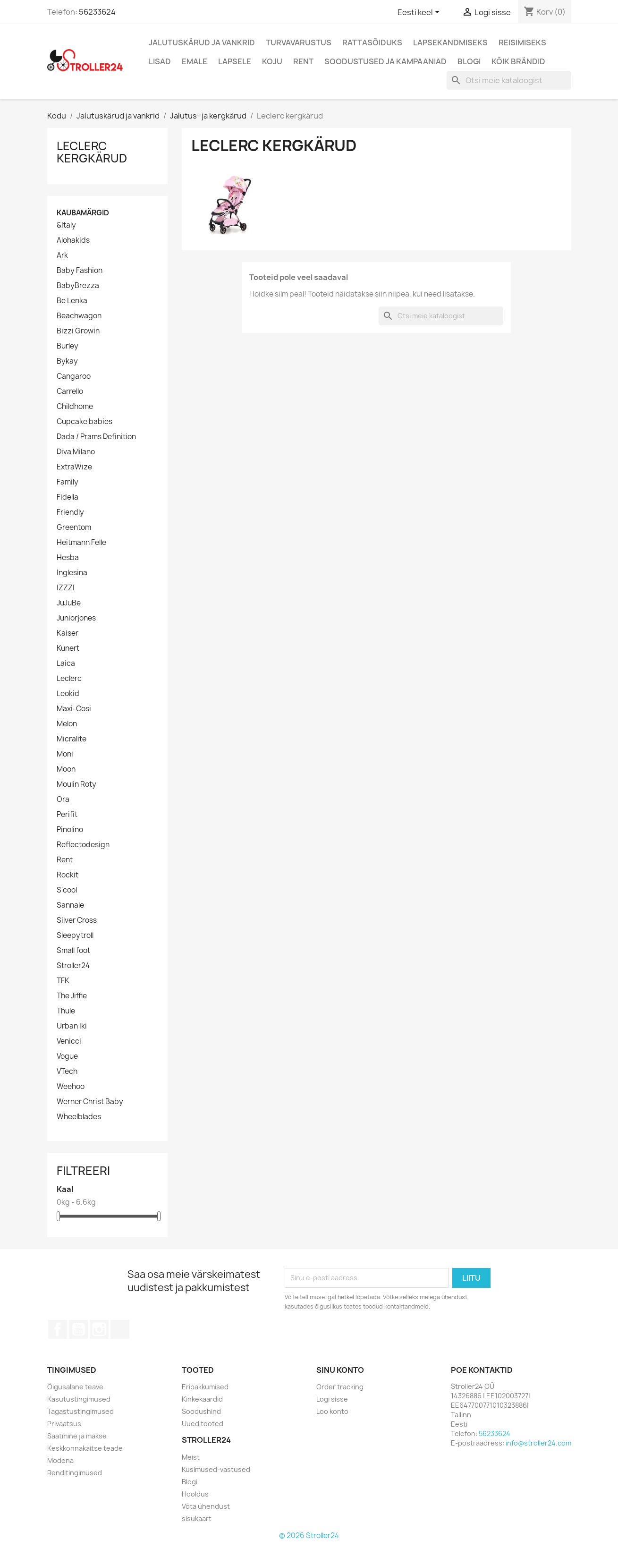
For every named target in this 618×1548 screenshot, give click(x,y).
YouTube (78, 1329)
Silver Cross (77, 920)
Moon (66, 769)
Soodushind (201, 1411)
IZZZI (66, 588)
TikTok (119, 1329)
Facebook (57, 1329)
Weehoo (71, 1086)
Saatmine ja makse (77, 1435)
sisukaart (197, 1518)
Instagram (99, 1329)
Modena (60, 1460)
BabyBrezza (78, 285)
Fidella (67, 497)
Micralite (71, 739)
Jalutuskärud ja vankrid (202, 42)
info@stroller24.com (538, 1442)
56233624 (97, 12)
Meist (191, 1457)
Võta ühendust (206, 1506)
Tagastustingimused (80, 1411)
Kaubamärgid (83, 213)
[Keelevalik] (420, 12)
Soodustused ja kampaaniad (385, 61)
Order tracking (340, 1386)
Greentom (74, 527)
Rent (303, 61)
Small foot (73, 950)
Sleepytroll (75, 935)
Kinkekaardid (202, 1399)
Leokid (68, 693)
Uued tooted (202, 1423)
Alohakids (73, 240)
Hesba (68, 557)
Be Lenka (72, 301)
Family (67, 482)
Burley (67, 346)
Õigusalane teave (75, 1386)
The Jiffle (72, 996)
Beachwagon (79, 316)
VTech (67, 1071)
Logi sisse (332, 1399)
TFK (63, 981)
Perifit (67, 814)
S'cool (67, 890)
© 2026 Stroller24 (309, 1535)
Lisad (160, 61)
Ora (63, 799)
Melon (67, 724)
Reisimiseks (522, 42)
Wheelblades (79, 1117)
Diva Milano (76, 452)
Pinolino (70, 829)
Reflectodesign (83, 845)
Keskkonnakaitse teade (85, 1448)
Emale (194, 61)
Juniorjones (76, 618)
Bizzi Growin (78, 331)
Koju (272, 61)
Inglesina (72, 573)
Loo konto (332, 1411)
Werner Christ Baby (90, 1101)
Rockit (67, 875)
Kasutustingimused (78, 1399)
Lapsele (234, 61)
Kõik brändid (518, 61)
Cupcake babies (84, 421)
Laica (66, 663)
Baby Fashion (79, 270)
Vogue (67, 1056)
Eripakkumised (205, 1386)
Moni (65, 754)
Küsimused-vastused (216, 1469)
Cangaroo (74, 376)
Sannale (70, 905)
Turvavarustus (298, 42)
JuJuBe (69, 603)
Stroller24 (73, 965)
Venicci (69, 1041)
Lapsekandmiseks (450, 42)
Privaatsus (64, 1423)
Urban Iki (72, 1026)
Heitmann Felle (81, 542)
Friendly (70, 512)
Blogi (469, 61)
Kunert (68, 648)
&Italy (66, 225)
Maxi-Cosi (74, 709)
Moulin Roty (76, 784)
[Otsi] (509, 80)
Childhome (75, 406)
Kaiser (67, 633)
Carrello (70, 391)
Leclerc (69, 678)
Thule (66, 1011)
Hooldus (195, 1493)
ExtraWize (74, 467)
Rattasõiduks (372, 42)
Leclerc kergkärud (92, 152)
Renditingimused (74, 1472)
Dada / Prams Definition (96, 437)
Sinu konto (340, 1370)
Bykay (67, 361)
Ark (62, 255)
